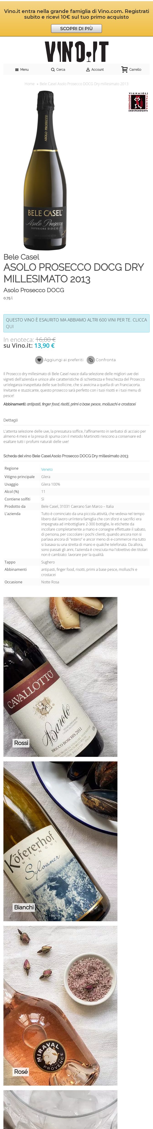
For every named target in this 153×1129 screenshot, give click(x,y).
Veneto (47, 469)
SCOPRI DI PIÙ (76, 28)
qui (10, 326)
